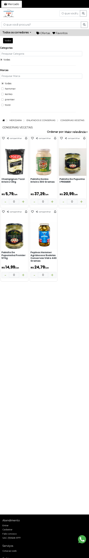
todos (8, 40)
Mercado (11, 4)
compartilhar (14, 138)
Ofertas (43, 33)
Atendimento (11, 520)
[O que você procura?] (69, 13)
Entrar (5, 525)
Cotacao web (9, 551)
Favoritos (60, 33)
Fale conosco (9, 534)
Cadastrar (7, 529)
